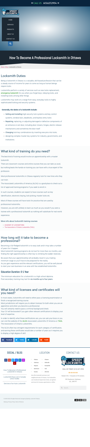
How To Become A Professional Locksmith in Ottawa (14, 371)
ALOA (24, 321)
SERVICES (10, 24)
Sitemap (6, 402)
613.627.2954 (50, 3)
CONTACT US (10, 39)
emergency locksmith (9, 93)
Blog (6, 67)
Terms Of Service (19, 402)
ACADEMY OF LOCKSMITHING (14, 225)
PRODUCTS (10, 29)
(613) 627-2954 (79, 369)
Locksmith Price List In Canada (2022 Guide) (15, 378)
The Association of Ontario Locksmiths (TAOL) (20, 227)
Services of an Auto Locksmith (15, 383)
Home (2, 67)
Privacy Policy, (11, 402)
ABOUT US (10, 34)
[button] (10, 43)
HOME (10, 20)
